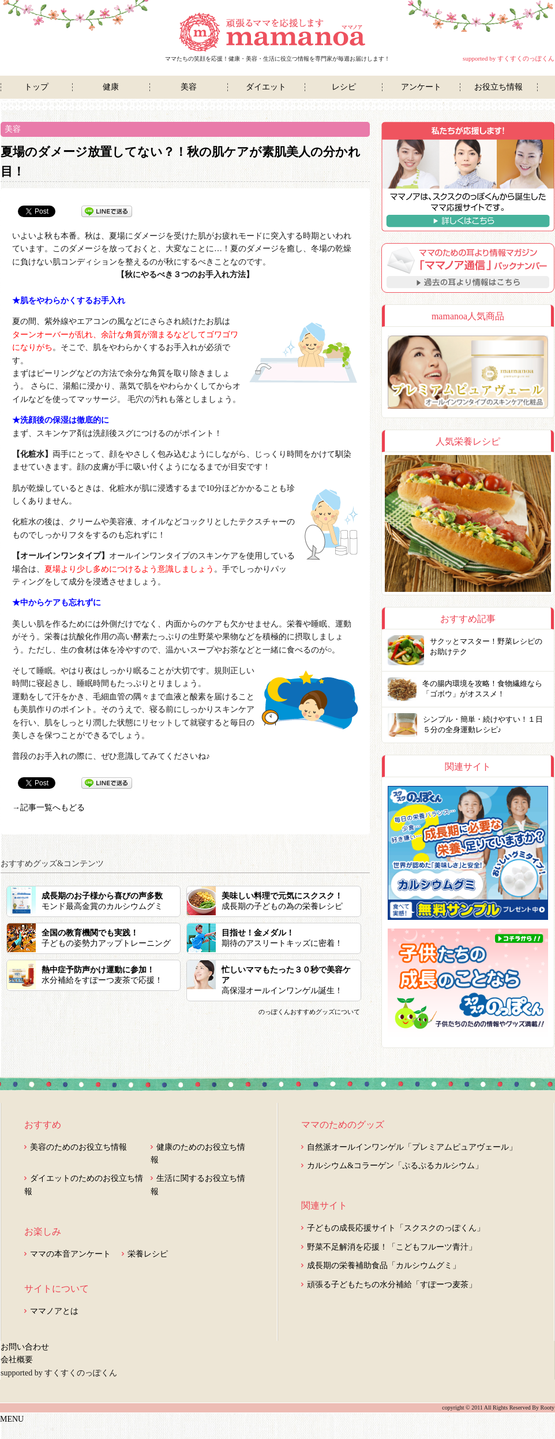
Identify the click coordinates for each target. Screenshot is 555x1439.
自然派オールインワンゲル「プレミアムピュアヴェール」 (412, 1147)
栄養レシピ (147, 1254)
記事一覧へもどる (52, 807)
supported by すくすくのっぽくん (508, 58)
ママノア (277, 32)
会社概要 (17, 1359)
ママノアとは (54, 1311)
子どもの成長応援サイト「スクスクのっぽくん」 (396, 1228)
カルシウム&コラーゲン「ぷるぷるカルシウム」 (395, 1165)
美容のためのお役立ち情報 (78, 1147)
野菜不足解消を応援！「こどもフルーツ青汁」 (392, 1247)
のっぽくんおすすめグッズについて (309, 1011)
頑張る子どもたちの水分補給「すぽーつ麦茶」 (392, 1284)
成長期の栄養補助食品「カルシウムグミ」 (383, 1265)
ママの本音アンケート (70, 1254)
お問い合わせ (25, 1347)
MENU (12, 1419)
